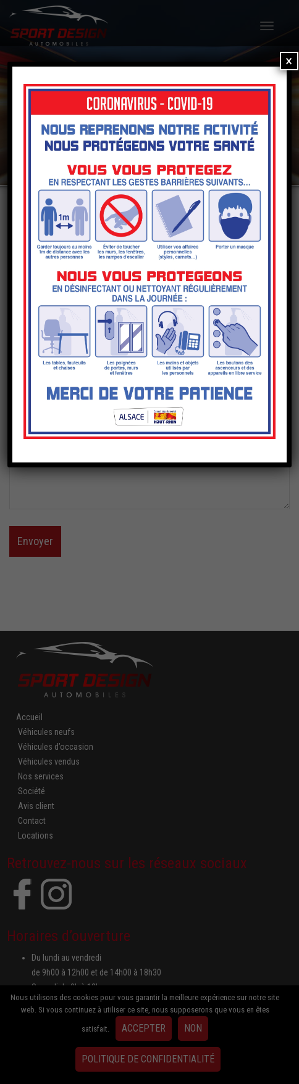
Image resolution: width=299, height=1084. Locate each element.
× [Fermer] (288, 61)
